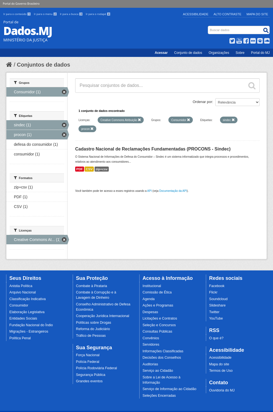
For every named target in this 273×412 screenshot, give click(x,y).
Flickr (213, 292)
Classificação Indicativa (27, 299)
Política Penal (20, 338)
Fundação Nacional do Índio (31, 325)
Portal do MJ (260, 53)
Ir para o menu (46, 14)
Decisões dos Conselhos (162, 358)
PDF (79, 169)
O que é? (216, 338)
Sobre (240, 53)
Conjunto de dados (188, 53)
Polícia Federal (87, 362)
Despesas (150, 312)
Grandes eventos (89, 381)
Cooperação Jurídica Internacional (102, 316)
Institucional (152, 286)
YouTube (216, 318)
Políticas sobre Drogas (93, 323)
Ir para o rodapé (98, 14)
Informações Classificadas (163, 351)
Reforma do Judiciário (93, 329)
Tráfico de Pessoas (91, 336)
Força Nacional (88, 355)
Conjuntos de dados (43, 65)
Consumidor (18, 305)
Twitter (214, 312)
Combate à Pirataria (91, 286)
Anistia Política (20, 286)
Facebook (216, 286)
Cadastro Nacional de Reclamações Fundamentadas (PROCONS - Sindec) (153, 149)
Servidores (151, 344)
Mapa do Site (257, 14)
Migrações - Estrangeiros (28, 331)
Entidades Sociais (23, 318)
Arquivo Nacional (22, 292)
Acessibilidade (195, 14)
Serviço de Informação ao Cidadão (169, 389)
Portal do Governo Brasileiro (21, 4)
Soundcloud (218, 299)
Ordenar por (202, 102)
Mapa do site (219, 364)
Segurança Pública (90, 375)
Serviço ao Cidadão (158, 371)
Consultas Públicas (157, 331)
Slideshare (217, 305)
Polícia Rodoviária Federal (96, 368)
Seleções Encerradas (159, 396)
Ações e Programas (158, 305)
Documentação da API (173, 190)
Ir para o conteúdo (17, 14)
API (149, 190)
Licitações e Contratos (160, 318)
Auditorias (150, 364)
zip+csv (102, 169)
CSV (89, 169)
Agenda (149, 299)
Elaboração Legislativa (27, 312)
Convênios (151, 338)
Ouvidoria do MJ (222, 390)
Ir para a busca (72, 14)
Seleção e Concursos (159, 325)
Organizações (219, 53)
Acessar (161, 53)
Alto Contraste (227, 14)
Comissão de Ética (157, 292)
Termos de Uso (221, 371)
